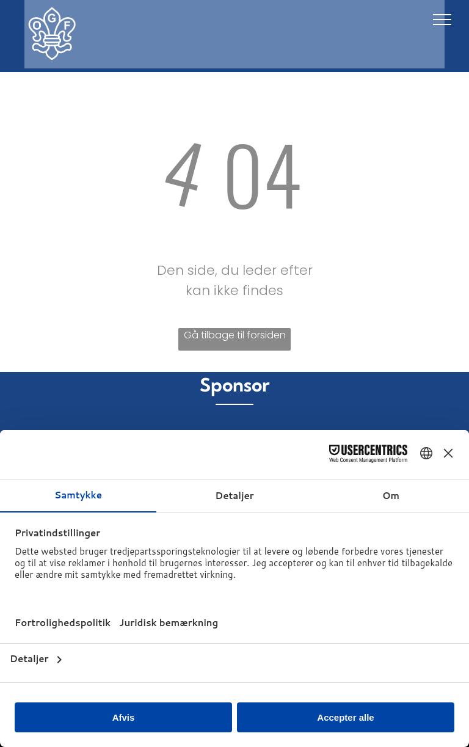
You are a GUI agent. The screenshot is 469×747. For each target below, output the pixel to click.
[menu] (442, 19)
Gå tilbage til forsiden (235, 335)
